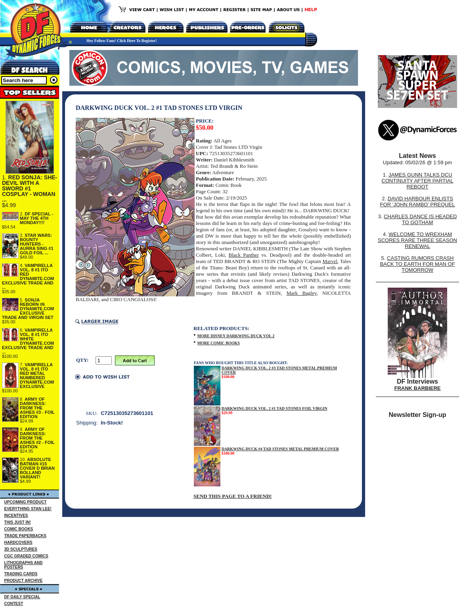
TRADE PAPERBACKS (25, 536)
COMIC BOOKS (18, 529)
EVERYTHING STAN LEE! (28, 509)
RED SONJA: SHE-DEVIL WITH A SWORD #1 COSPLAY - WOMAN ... (29, 188)
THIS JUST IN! (17, 522)
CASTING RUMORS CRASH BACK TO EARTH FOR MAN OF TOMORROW (417, 264)
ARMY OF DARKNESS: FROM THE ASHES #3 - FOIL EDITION (37, 408)
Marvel (330, 261)
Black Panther (244, 255)
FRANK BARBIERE (417, 388)
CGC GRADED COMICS (26, 556)
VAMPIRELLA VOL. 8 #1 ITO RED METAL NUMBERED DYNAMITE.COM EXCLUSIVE (37, 375)
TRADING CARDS (21, 574)
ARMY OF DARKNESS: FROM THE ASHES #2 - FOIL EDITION (37, 438)
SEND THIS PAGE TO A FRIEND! (232, 496)
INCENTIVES (16, 515)
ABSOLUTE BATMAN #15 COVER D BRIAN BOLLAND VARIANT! (37, 468)
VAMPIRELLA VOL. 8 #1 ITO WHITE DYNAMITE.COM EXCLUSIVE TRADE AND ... (28, 341)
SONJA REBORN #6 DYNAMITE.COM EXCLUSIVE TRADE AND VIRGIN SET (28, 309)
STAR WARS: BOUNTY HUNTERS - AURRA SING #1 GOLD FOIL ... (37, 244)
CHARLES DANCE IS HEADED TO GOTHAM (420, 219)
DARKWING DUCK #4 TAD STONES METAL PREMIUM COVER (280, 449)
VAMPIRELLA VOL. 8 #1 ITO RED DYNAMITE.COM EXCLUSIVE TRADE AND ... (28, 276)
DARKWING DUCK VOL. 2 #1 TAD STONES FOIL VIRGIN (274, 408)
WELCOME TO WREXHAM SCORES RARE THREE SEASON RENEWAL (417, 240)
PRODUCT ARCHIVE (23, 580)
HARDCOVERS (18, 542)
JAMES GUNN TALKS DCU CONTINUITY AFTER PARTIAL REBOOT (417, 181)
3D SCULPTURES (20, 549)
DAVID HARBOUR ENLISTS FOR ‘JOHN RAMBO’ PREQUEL (417, 201)
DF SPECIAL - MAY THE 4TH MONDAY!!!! (36, 218)
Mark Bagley (302, 293)
